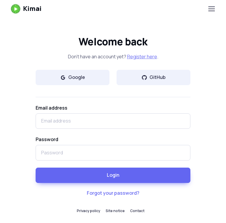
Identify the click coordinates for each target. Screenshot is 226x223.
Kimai (25, 9)
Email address (51, 108)
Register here (142, 56)
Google (72, 77)
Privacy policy (88, 210)
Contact (137, 210)
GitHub (153, 77)
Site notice (115, 210)
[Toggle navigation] (211, 9)
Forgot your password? (113, 193)
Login (113, 175)
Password (47, 139)
